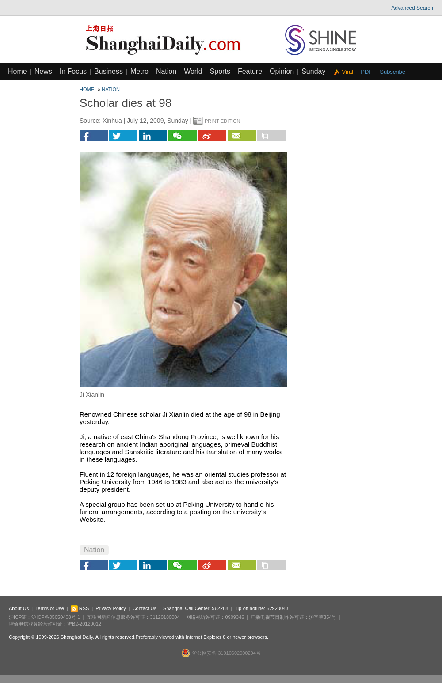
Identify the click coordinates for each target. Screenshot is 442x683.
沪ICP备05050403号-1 (55, 617)
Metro (139, 71)
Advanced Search (412, 8)
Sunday (313, 71)
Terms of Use (49, 608)
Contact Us (144, 608)
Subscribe (392, 71)
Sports (220, 71)
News (43, 71)
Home (17, 71)
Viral (347, 71)
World (193, 71)
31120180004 (164, 617)
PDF (366, 71)
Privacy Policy (110, 608)
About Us (19, 608)
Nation (166, 71)
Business (108, 71)
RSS (80, 608)
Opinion (282, 71)
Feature (250, 71)
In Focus (73, 71)
